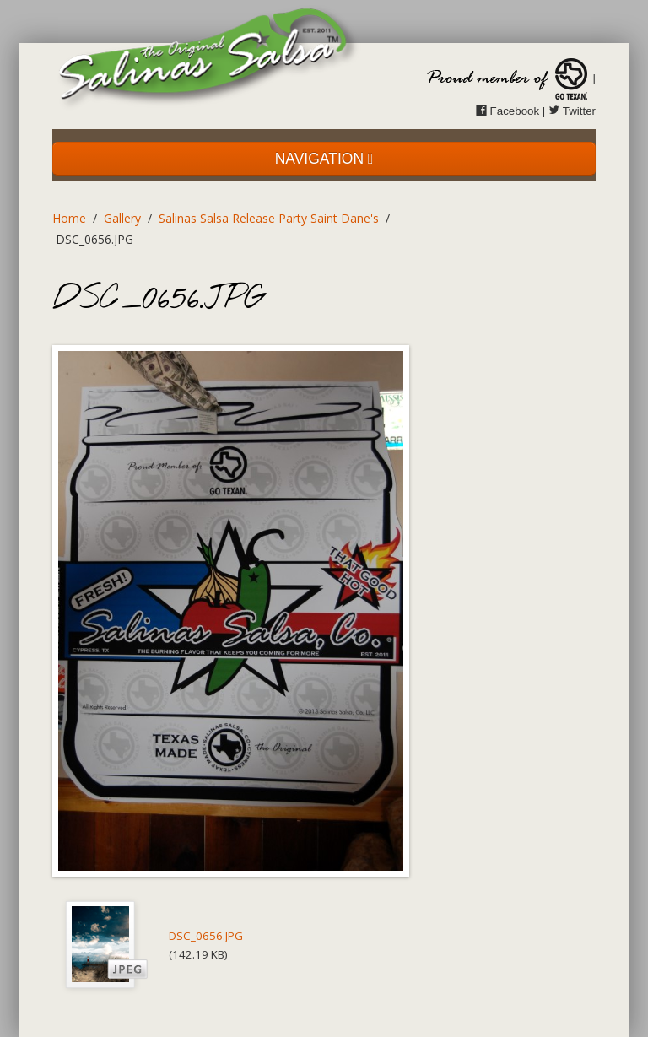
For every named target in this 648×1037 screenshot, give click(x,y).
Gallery (122, 218)
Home (69, 218)
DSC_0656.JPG (206, 935)
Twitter (572, 111)
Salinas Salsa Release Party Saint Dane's (269, 218)
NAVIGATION (324, 158)
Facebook (507, 111)
